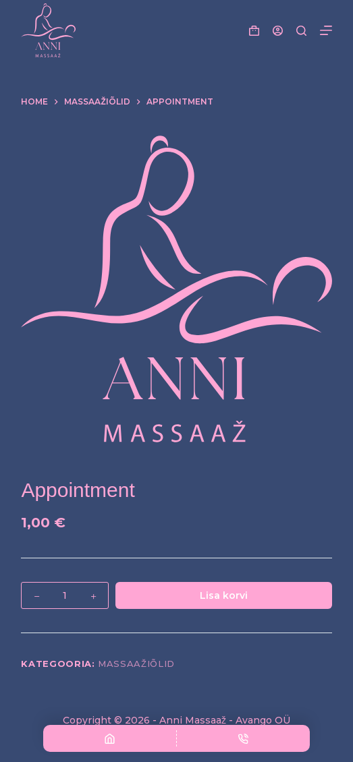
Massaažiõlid (136, 663)
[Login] (278, 31)
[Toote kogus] (65, 595)
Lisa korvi (224, 595)
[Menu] (326, 30)
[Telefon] (243, 738)
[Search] (301, 31)
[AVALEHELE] (109, 738)
